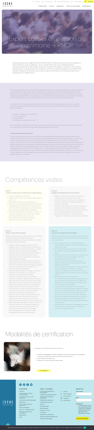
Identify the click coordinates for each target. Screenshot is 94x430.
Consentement (79, 404)
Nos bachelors (44, 406)
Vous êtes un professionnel (27, 400)
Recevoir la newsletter (82, 418)
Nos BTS (42, 404)
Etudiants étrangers (46, 418)
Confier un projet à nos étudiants (26, 397)
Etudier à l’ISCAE (45, 410)
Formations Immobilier (46, 400)
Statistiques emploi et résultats (25, 405)
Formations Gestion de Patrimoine (47, 397)
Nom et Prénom (80, 391)
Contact (21, 391)
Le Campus (43, 412)
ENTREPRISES (86, 6)
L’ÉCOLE (51, 6)
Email (77, 397)
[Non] (91, 427)
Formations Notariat (46, 402)
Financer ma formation (47, 414)
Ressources (22, 415)
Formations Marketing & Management (47, 392)
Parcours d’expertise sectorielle (25, 412)
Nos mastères (44, 408)
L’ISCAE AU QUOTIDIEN (73, 6)
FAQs (20, 417)
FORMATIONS (42, 6)
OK (84, 427)
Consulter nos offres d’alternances (25, 394)
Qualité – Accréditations (26, 409)
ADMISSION (60, 6)
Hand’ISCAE (22, 402)
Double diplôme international (49, 416)
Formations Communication (48, 394)
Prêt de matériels (24, 407)
